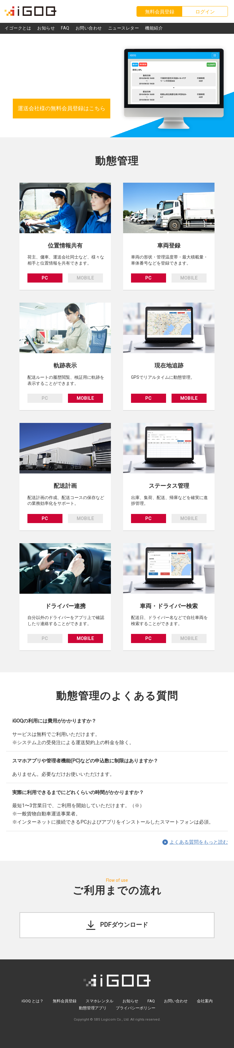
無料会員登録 (64, 1001)
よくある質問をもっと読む (198, 842)
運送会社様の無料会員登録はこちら (61, 108)
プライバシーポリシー (135, 1008)
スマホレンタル (99, 1001)
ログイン (205, 12)
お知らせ (130, 1001)
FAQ (151, 1001)
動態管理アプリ (93, 1008)
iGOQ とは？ (33, 1001)
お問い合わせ (176, 1001)
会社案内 (205, 1001)
